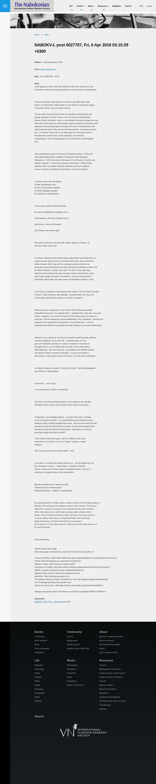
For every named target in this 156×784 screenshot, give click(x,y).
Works (71, 660)
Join (141, 7)
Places (37, 697)
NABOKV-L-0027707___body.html (48, 602)
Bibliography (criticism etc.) (110, 669)
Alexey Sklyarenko (48, 69)
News (47, 35)
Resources (106, 660)
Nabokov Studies (106, 685)
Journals (102, 681)
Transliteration (105, 705)
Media (37, 681)
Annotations (72, 669)
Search (39, 716)
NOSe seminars (41, 641)
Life (37, 660)
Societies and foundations (109, 697)
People (37, 685)
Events (39, 631)
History (102, 648)
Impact (37, 673)
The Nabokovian (31, 6)
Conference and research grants (112, 673)
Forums (70, 637)
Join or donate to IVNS (108, 652)
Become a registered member (111, 637)
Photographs (40, 693)
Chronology (39, 669)
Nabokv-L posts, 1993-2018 (78, 648)
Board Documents (106, 641)
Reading (38, 701)
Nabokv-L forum (73, 644)
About (103, 631)
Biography (39, 665)
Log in (149, 7)
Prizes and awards (42, 648)
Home (37, 35)
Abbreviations (72, 665)
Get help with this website (109, 644)
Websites (103, 709)
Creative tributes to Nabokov (110, 677)
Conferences (40, 637)
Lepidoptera (72, 681)
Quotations (103, 693)
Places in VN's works (75, 685)
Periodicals (39, 689)
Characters (71, 673)
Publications (39, 652)
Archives (102, 665)
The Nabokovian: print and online (112, 701)
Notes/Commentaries (107, 689)
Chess (69, 677)
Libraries (38, 677)
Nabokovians (72, 641)
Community (74, 631)
